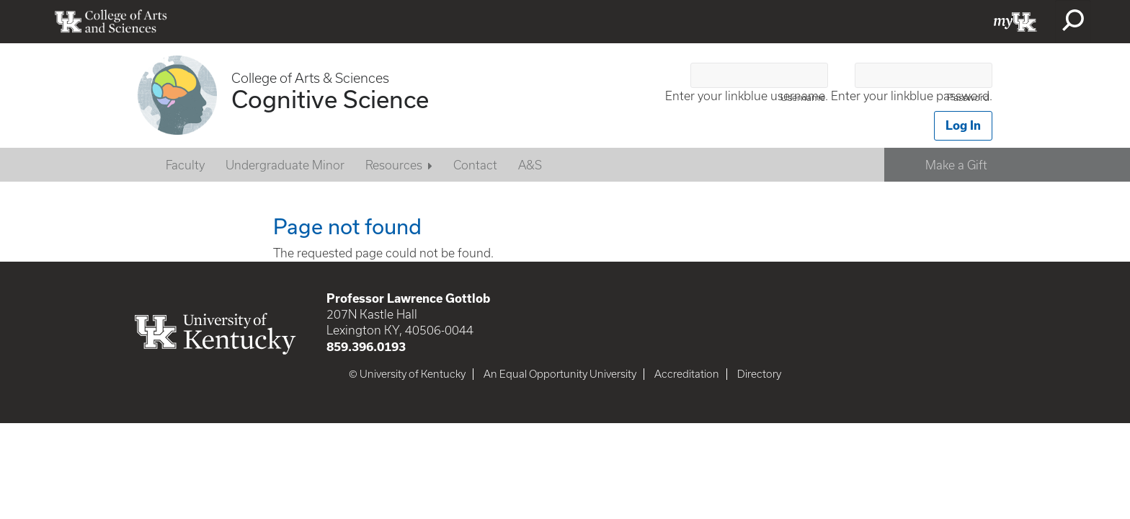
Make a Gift (956, 165)
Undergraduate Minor (285, 165)
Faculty (185, 165)
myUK (1015, 21)
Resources (393, 165)
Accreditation (686, 374)
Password (968, 97)
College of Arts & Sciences (310, 78)
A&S (530, 165)
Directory (759, 374)
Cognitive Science (330, 98)
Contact (475, 165)
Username (802, 97)
